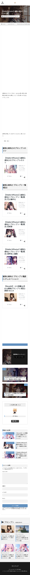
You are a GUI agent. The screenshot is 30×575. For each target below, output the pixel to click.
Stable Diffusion (6, 16)
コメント (4, 471)
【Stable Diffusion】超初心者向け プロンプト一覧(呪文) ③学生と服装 (21, 455)
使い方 (16, 16)
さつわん (19, 569)
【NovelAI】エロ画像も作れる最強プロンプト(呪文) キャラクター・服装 (8, 556)
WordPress (24, 571)
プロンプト (12, 16)
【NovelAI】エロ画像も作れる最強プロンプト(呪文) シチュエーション (21, 435)
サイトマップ (15, 566)
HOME (4, 24)
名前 (3, 486)
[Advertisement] (15, 45)
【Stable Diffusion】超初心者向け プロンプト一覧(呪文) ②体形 (21, 445)
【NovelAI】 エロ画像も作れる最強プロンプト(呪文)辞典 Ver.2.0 (8, 537)
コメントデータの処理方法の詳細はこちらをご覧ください (14, 509)
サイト (3, 498)
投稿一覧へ (14, 421)
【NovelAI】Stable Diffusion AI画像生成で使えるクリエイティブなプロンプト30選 (22, 538)
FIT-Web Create (12, 571)
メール (4, 492)
